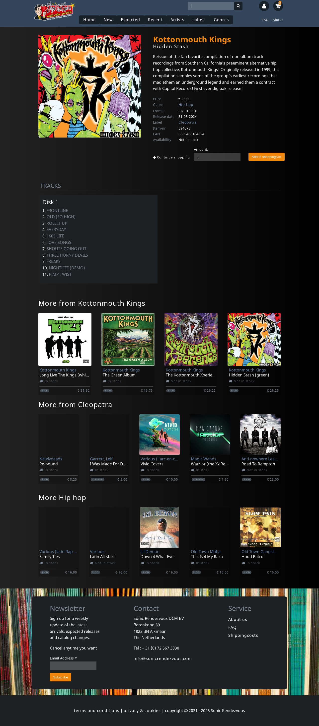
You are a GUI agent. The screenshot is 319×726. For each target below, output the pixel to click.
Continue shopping (171, 157)
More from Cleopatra (75, 404)
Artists (177, 19)
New (108, 19)
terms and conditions (96, 710)
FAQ (265, 19)
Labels (199, 19)
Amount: (201, 149)
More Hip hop (62, 497)
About (278, 19)
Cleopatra (187, 122)
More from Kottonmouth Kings (91, 303)
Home (89, 19)
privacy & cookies (142, 710)
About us (237, 619)
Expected (130, 19)
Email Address (63, 658)
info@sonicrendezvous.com (163, 658)
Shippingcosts (243, 635)
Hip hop (185, 104)
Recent (155, 19)
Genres (221, 19)
